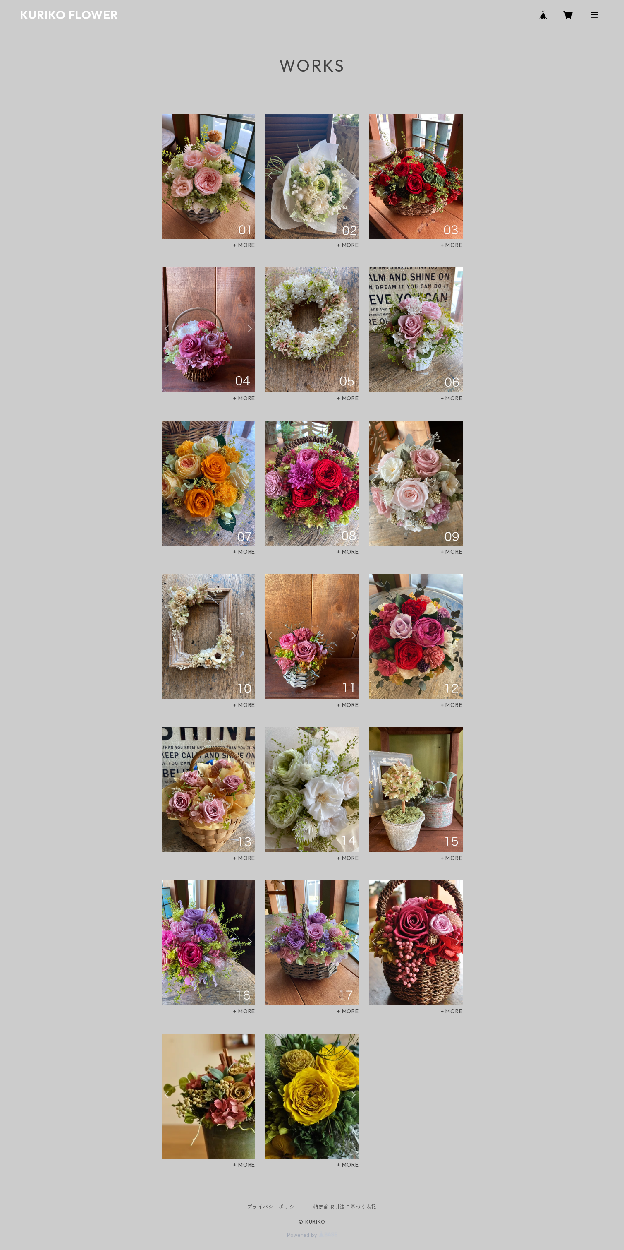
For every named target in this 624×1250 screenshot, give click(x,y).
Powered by (312, 1235)
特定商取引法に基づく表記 (345, 1207)
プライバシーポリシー (273, 1207)
